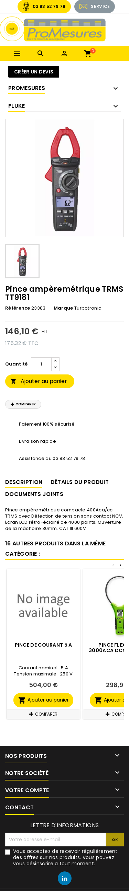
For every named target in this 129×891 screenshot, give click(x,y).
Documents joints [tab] (34, 494)
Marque (63, 308)
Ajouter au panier (38, 381)
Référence (17, 308)
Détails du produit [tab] (80, 482)
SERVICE (100, 6)
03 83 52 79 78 (49, 6)
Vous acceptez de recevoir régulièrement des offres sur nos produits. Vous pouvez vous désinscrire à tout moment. (65, 857)
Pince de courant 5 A (43, 644)
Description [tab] (23, 482)
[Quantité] (41, 364)
